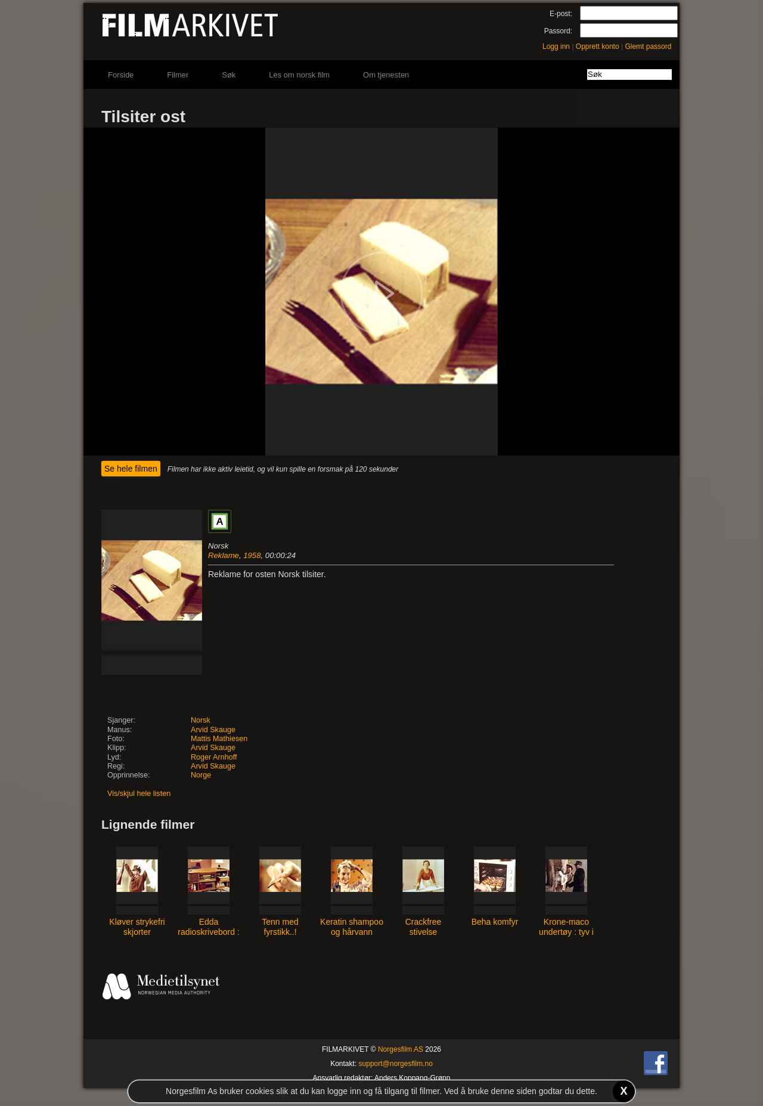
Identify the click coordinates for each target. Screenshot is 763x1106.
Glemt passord (648, 46)
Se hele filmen (130, 468)
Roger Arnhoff (214, 757)
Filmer (177, 74)
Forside (121, 74)
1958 (251, 555)
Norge (201, 775)
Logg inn (556, 46)
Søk (228, 74)
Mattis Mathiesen (219, 739)
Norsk (200, 720)
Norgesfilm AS (400, 1049)
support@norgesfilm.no (396, 1063)
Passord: (558, 31)
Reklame (223, 555)
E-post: (561, 14)
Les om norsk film (299, 74)
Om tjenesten (386, 74)
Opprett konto (597, 46)
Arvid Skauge (213, 730)
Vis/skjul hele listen (138, 793)
